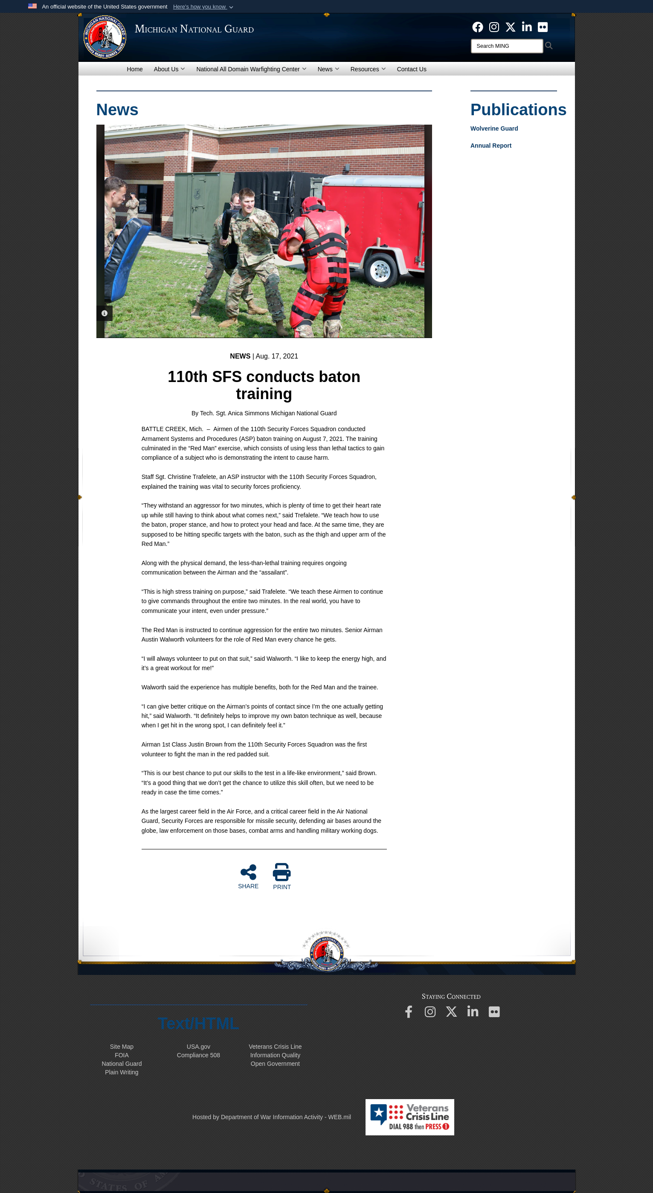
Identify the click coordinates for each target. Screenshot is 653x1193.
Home (135, 69)
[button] (204, 7)
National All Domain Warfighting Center (251, 69)
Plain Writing (121, 1072)
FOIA (122, 1055)
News (329, 69)
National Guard (122, 1063)
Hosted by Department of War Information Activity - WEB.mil (271, 1117)
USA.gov (198, 1046)
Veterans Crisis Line (275, 1046)
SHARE (248, 876)
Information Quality (275, 1055)
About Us (170, 69)
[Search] (507, 46)
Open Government (275, 1063)
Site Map (122, 1046)
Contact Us (412, 69)
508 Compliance (198, 1055)
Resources (368, 69)
